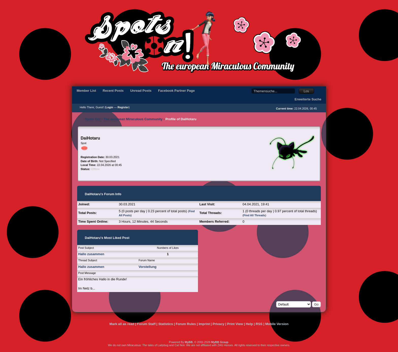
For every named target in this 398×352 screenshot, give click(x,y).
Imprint (204, 324)
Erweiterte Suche (308, 99)
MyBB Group (219, 342)
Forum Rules (186, 324)
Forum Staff (146, 324)
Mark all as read (121, 324)
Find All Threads (254, 215)
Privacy (218, 324)
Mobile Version (277, 324)
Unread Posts (141, 91)
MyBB (189, 342)
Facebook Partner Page (176, 91)
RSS (259, 324)
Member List (86, 91)
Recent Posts (113, 91)
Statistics (165, 324)
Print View (235, 324)
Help (249, 324)
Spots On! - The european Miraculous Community (123, 119)
